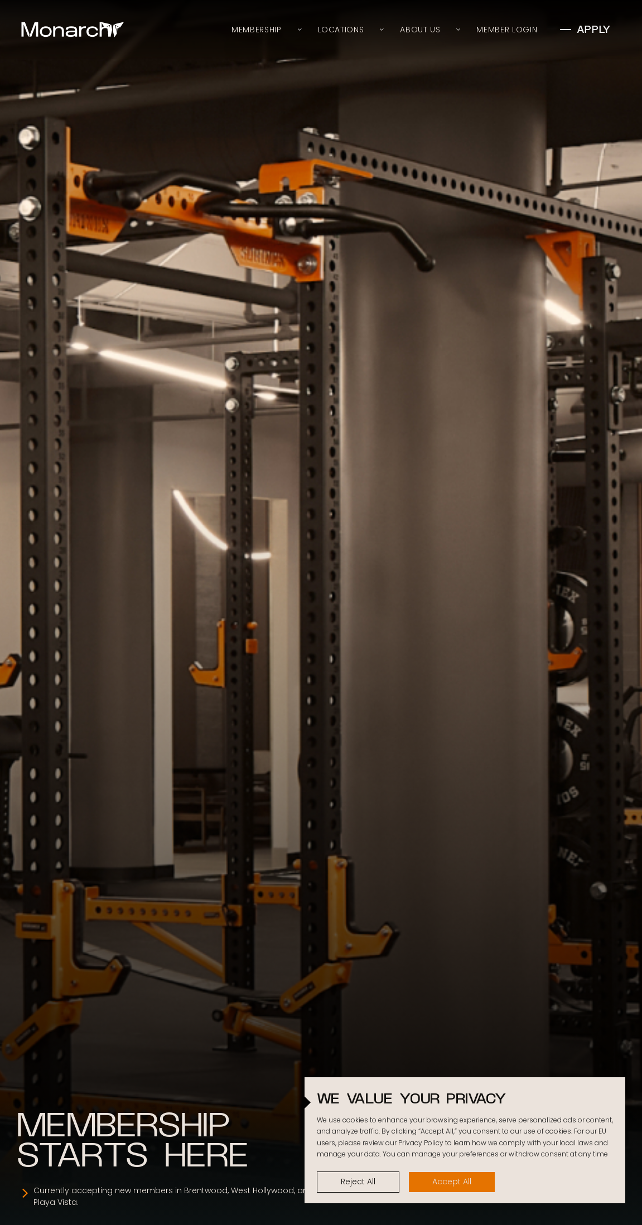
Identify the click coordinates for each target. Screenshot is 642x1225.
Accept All (451, 1181)
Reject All (358, 1181)
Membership (256, 29)
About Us (420, 29)
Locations (341, 29)
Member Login (506, 29)
